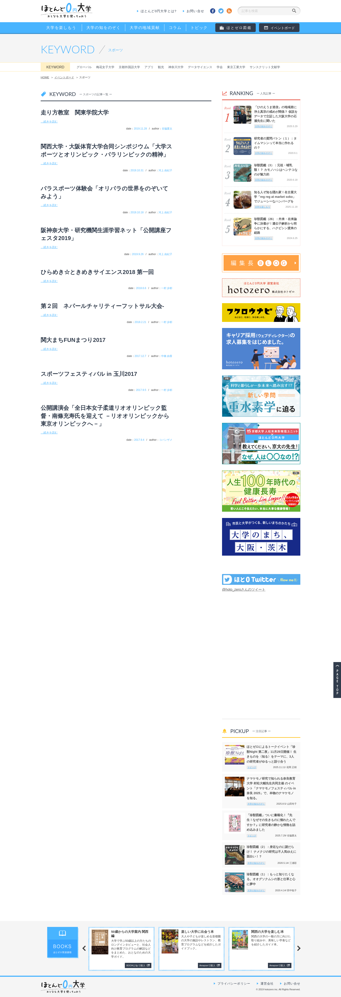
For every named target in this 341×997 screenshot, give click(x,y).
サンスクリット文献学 (265, 67)
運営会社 (267, 983)
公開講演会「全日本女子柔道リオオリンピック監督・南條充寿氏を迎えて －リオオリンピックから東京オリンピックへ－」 (105, 416)
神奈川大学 (176, 67)
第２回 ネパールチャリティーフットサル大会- (102, 306)
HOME (45, 77)
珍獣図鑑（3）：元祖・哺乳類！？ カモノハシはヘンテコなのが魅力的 (276, 169)
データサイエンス (200, 67)
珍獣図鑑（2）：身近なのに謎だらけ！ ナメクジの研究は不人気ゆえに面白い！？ (271, 851)
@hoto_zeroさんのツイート (243, 589)
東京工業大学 (236, 67)
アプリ (149, 67)
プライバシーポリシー (233, 983)
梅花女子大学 (105, 67)
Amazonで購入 (207, 965)
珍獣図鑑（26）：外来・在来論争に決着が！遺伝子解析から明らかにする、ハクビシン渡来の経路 (275, 225)
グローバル (84, 67)
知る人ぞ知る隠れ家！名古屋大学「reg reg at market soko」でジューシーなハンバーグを (275, 196)
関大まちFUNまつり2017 (73, 340)
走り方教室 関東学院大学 (75, 112)
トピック (251, 767)
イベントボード (64, 77)
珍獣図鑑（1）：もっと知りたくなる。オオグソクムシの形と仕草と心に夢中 (271, 879)
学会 (220, 67)
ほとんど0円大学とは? (159, 11)
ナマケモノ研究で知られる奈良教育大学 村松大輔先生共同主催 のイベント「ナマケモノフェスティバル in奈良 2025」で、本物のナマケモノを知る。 (271, 788)
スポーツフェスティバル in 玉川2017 (89, 374)
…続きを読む (49, 121)
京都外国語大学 (129, 67)
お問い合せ (195, 11)
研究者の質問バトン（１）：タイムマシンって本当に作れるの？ (275, 143)
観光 (161, 67)
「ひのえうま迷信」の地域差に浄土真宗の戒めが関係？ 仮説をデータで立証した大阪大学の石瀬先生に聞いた (276, 114)
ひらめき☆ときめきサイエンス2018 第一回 (97, 272)
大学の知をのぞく (263, 126)
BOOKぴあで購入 (135, 965)
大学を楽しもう (262, 207)
